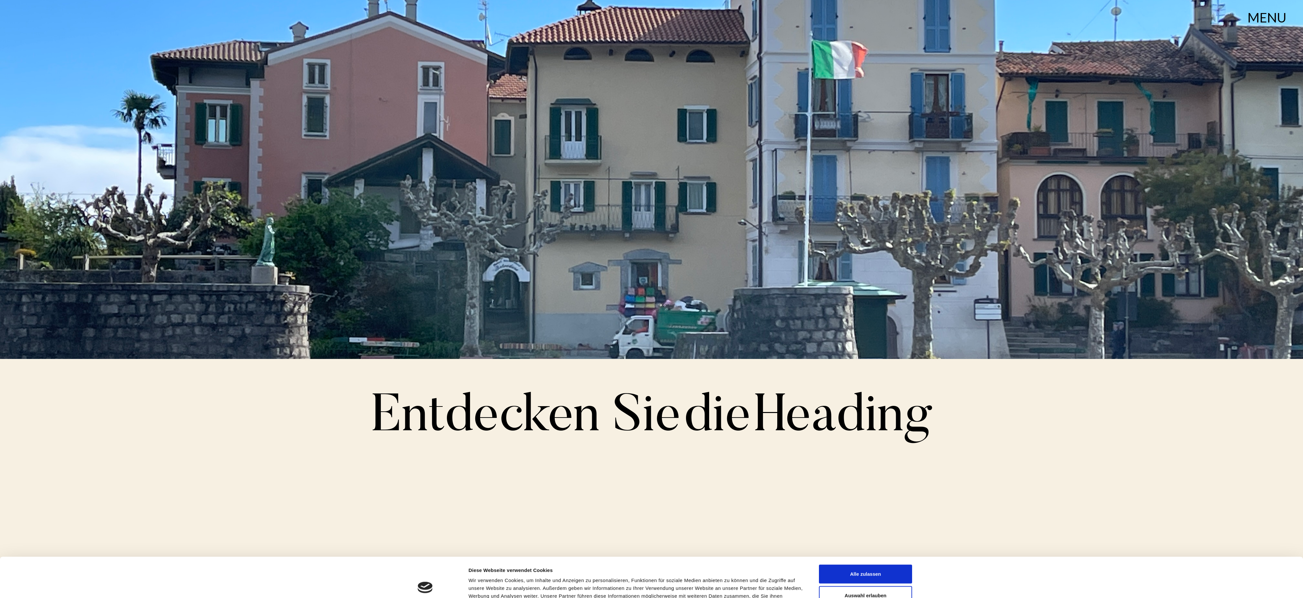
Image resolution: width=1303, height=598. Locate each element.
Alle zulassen (865, 534)
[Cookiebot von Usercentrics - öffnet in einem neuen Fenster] (425, 585)
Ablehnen (865, 576)
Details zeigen (729, 585)
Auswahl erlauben (865, 555)
